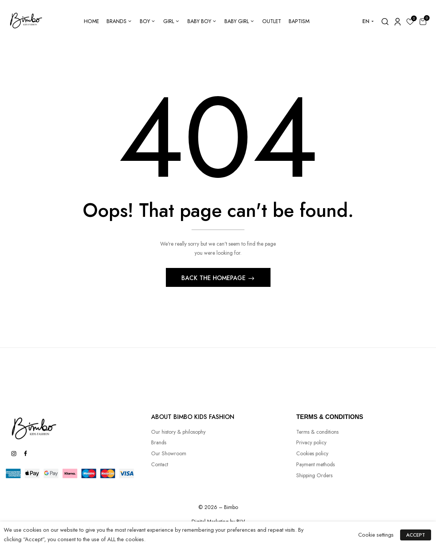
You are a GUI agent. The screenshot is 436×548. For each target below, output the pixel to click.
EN (366, 21)
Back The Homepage (214, 279)
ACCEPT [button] (416, 535)
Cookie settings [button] (378, 535)
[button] (423, 21)
